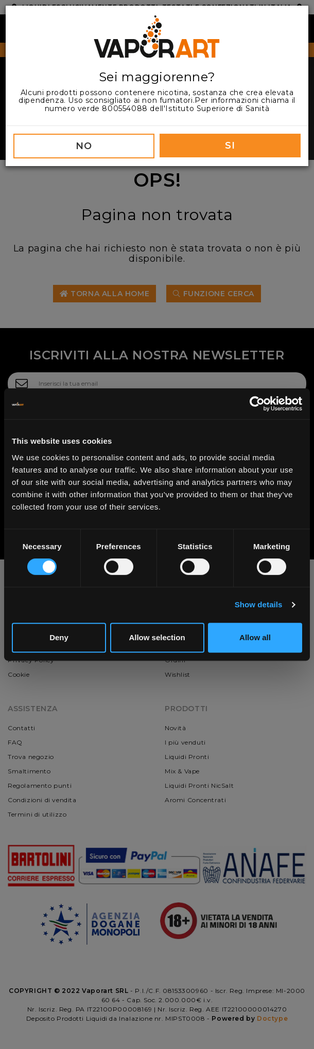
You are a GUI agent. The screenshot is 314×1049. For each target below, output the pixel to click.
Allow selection (157, 637)
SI (230, 145)
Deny (58, 637)
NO (84, 146)
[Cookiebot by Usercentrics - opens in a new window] (257, 403)
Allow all (255, 637)
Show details (259, 604)
